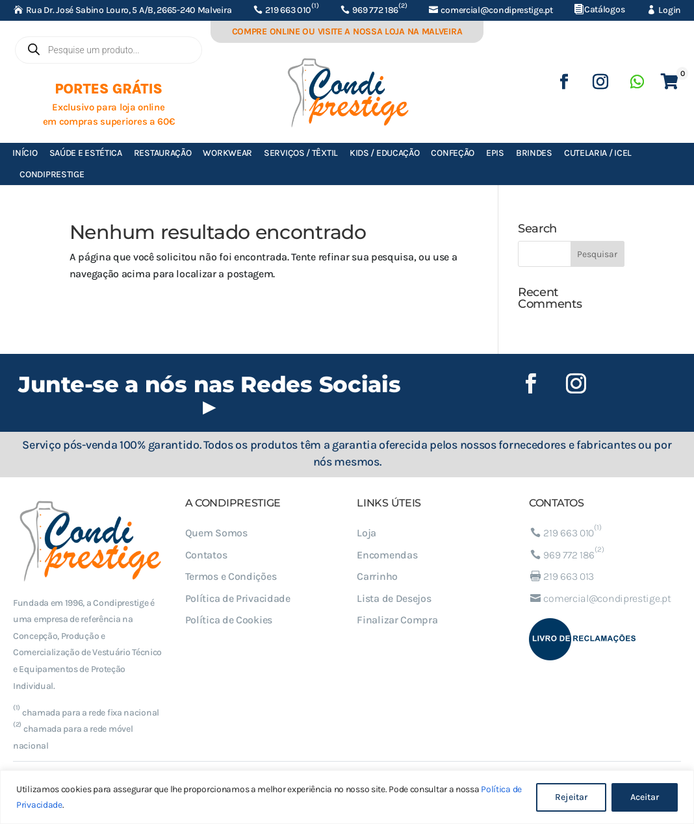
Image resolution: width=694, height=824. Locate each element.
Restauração (163, 152)
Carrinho (377, 576)
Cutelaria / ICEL (598, 152)
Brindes (534, 152)
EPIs (495, 152)
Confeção (452, 152)
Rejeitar (571, 797)
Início (24, 152)
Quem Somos (216, 533)
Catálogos (604, 9)
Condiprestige (51, 174)
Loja (366, 533)
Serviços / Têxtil (301, 152)
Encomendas (387, 555)
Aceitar (644, 797)
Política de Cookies (228, 620)
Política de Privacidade (237, 598)
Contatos (206, 555)
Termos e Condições (231, 576)
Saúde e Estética (85, 152)
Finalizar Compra (397, 620)
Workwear (227, 152)
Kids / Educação (385, 152)
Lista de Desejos (394, 598)
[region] (347, 797)
